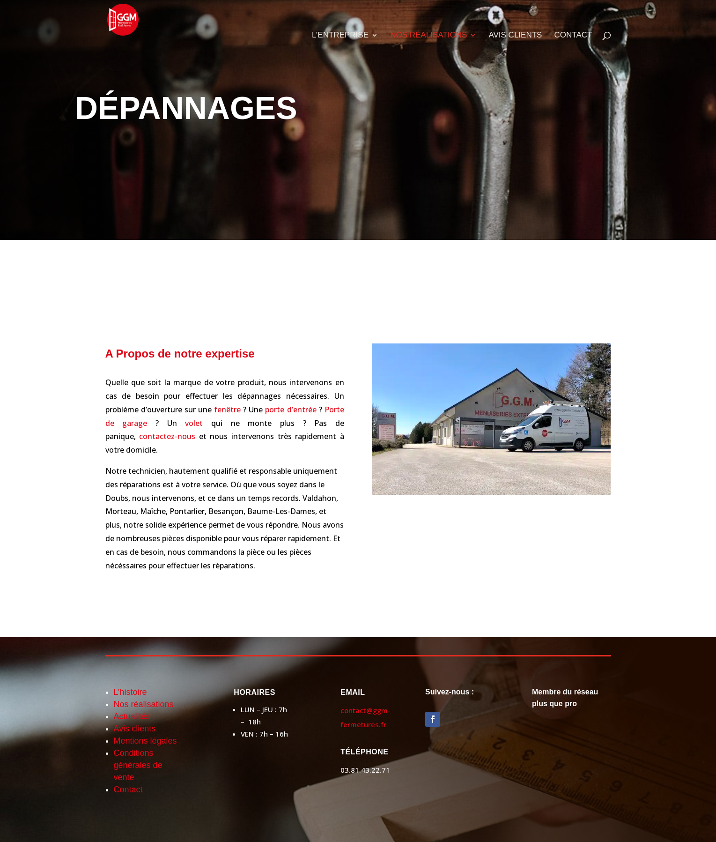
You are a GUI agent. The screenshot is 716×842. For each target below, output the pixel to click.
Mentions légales (145, 740)
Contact (128, 789)
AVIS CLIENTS (515, 35)
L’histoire (130, 692)
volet (194, 423)
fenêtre (227, 409)
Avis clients (135, 728)
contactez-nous (167, 436)
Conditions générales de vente (138, 765)
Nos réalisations (144, 704)
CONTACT (573, 35)
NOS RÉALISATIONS (428, 35)
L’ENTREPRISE (340, 35)
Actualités (133, 716)
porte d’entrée (290, 409)
